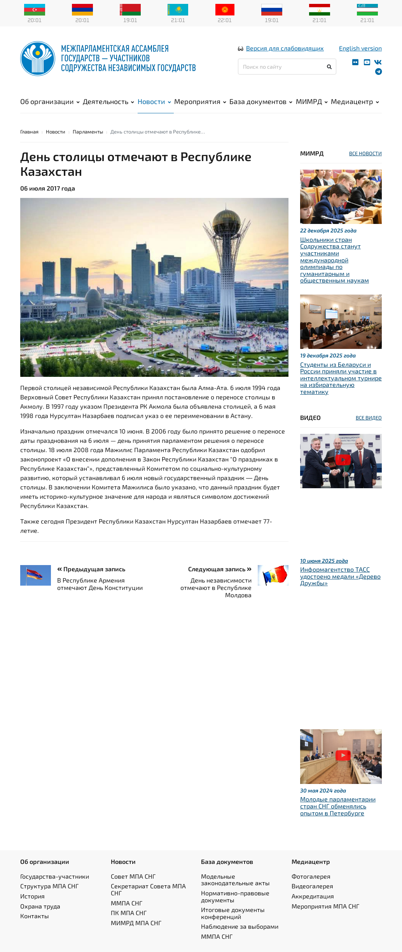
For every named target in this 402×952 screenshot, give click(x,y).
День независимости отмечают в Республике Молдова (216, 587)
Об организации (50, 101)
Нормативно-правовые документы (235, 896)
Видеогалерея (312, 886)
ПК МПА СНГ (129, 912)
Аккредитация (313, 896)
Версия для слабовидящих (285, 48)
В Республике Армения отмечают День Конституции (100, 583)
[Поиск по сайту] (287, 67)
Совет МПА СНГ (133, 876)
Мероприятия (200, 101)
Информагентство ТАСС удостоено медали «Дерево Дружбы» (340, 575)
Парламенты (88, 131)
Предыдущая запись (91, 568)
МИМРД (312, 101)
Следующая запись (220, 568)
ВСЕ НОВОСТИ (365, 153)
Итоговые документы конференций (233, 913)
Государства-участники (54, 876)
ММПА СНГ (126, 903)
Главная (29, 131)
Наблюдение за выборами (239, 926)
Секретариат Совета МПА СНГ (148, 889)
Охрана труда (40, 906)
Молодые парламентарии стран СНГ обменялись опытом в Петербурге (338, 805)
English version (360, 48)
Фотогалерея (311, 876)
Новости (154, 101)
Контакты (34, 915)
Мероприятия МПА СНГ (325, 906)
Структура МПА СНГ (49, 886)
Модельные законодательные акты (235, 879)
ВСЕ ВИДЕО (369, 417)
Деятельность (108, 101)
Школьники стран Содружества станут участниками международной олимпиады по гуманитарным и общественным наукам (334, 260)
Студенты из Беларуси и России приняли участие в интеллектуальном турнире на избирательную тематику (341, 378)
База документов (260, 101)
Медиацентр (355, 101)
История (32, 896)
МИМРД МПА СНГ (136, 922)
